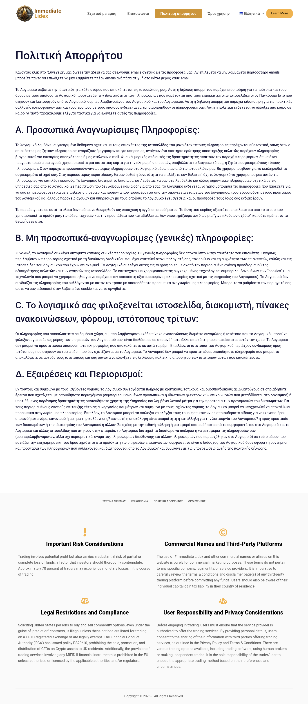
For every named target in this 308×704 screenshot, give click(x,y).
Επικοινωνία (138, 13)
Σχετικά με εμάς (101, 13)
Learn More (279, 13)
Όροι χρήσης (219, 13)
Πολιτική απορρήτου (178, 13)
